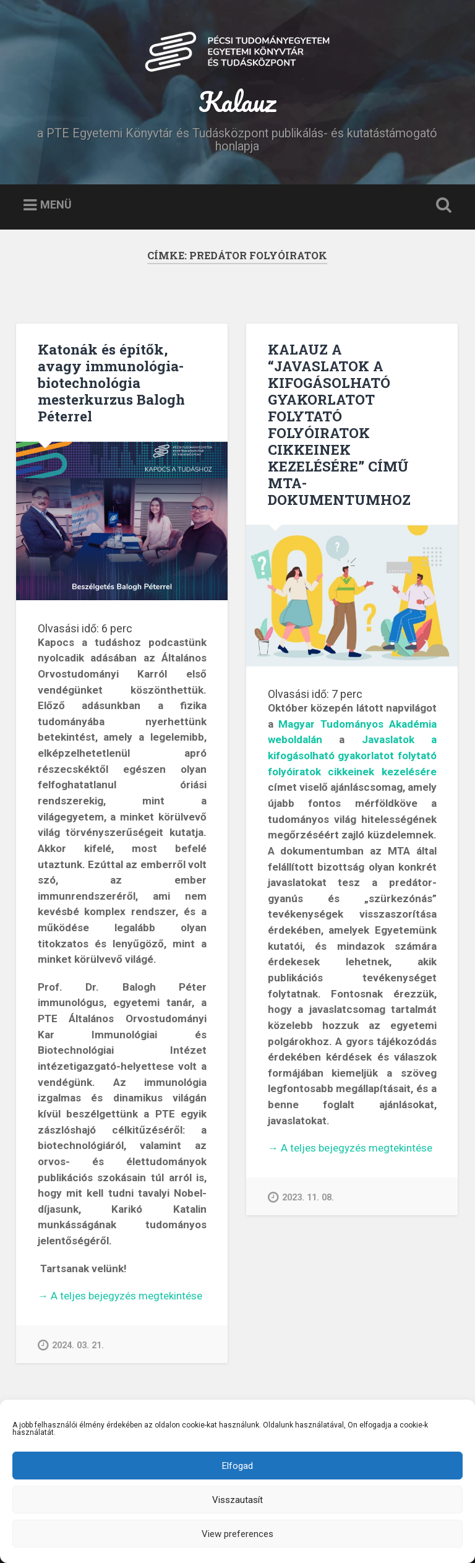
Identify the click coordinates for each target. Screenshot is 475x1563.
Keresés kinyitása (441, 205)
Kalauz (237, 101)
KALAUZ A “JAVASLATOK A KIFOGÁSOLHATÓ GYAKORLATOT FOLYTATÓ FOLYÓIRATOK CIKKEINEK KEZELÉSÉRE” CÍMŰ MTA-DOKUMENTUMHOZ (339, 424)
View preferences (237, 1533)
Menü (56, 204)
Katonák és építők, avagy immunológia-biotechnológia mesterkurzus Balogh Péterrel (111, 382)
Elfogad (237, 1465)
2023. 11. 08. (301, 1197)
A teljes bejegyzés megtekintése (120, 1296)
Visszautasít (237, 1499)
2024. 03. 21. (71, 1345)
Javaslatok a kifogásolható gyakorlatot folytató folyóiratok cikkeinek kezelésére (352, 755)
